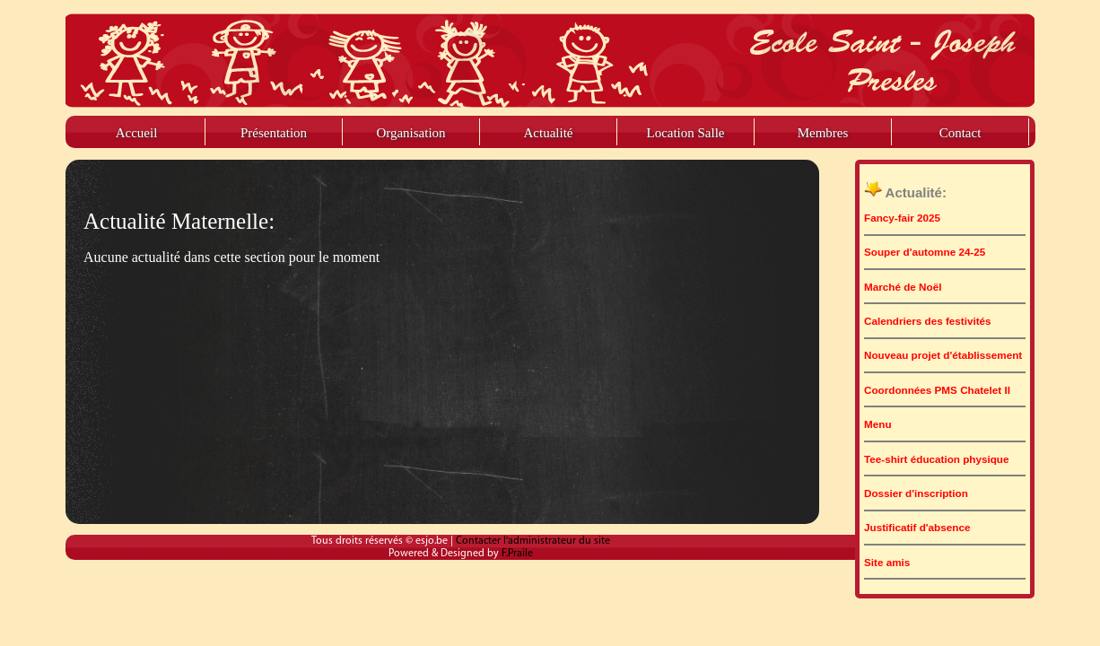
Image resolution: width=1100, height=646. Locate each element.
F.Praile (517, 553)
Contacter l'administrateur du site (533, 541)
